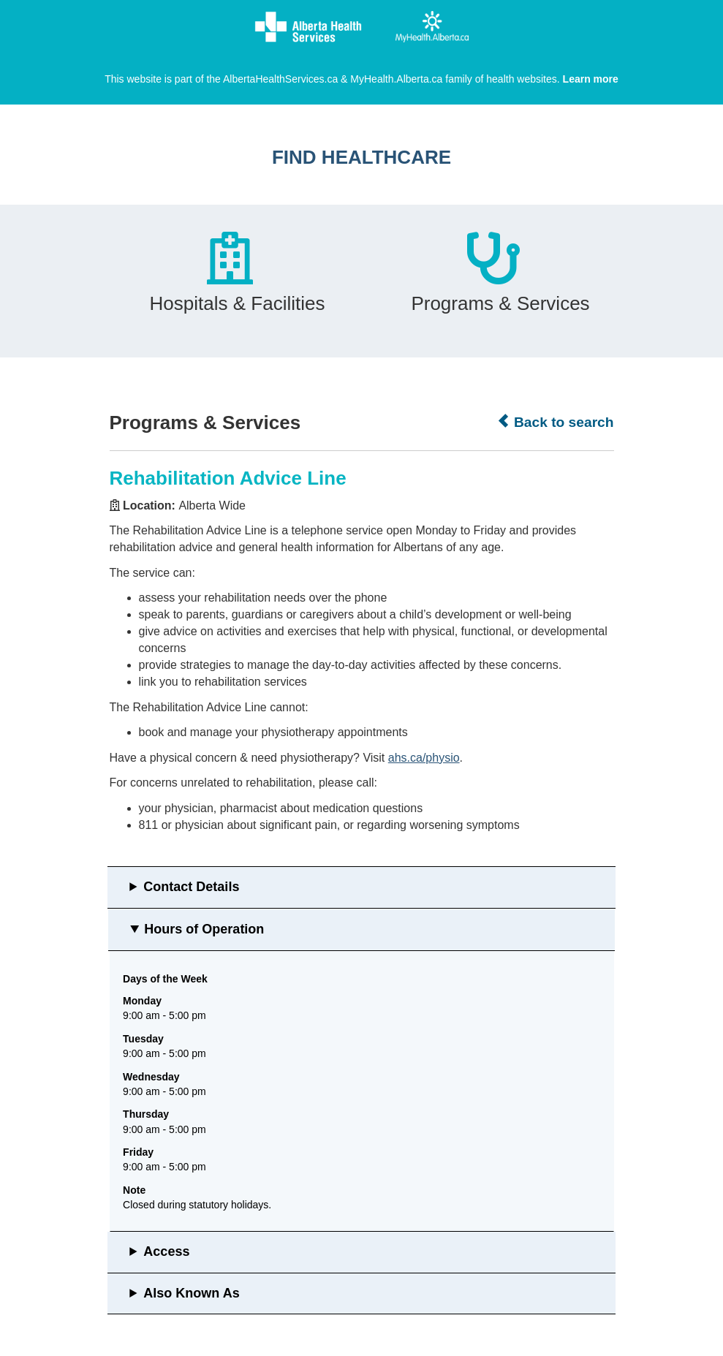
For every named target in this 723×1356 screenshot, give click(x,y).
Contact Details (191, 886)
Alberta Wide (212, 505)
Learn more (590, 79)
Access (166, 1251)
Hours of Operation (204, 929)
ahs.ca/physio (424, 757)
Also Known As (191, 1293)
